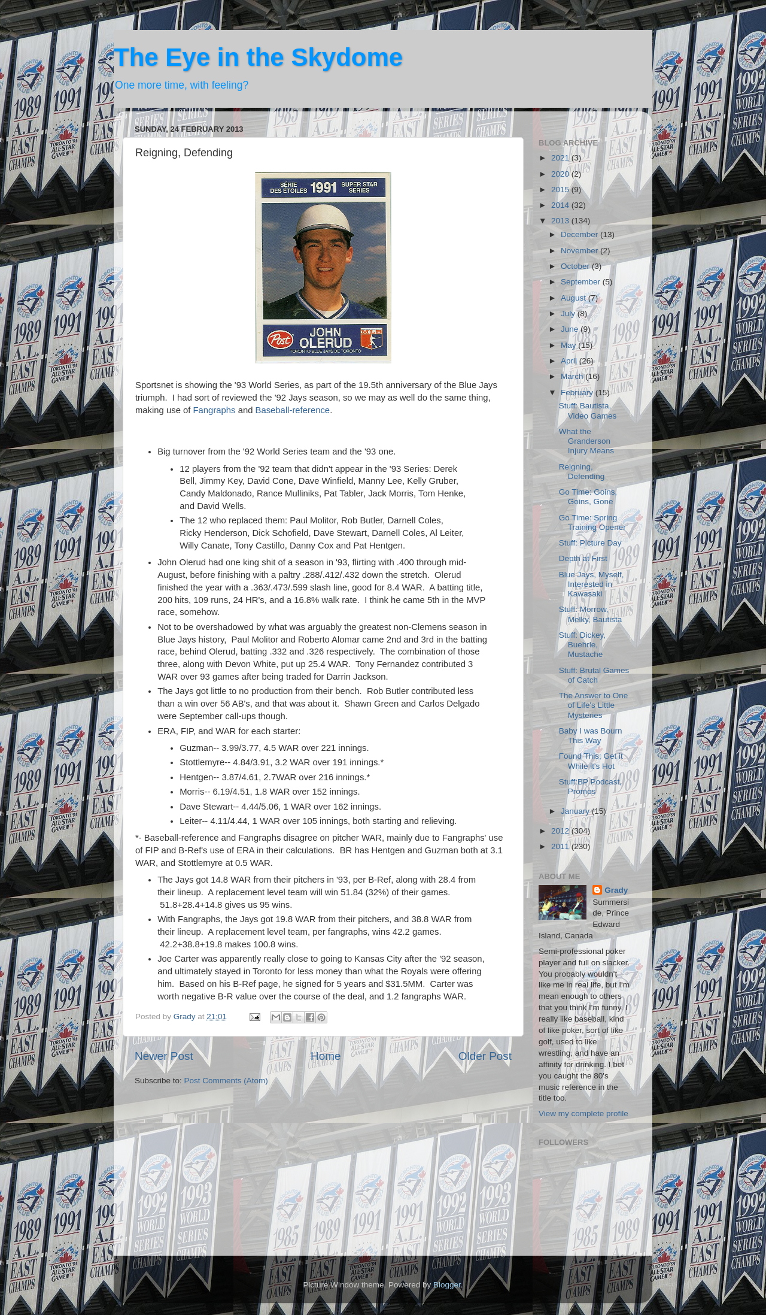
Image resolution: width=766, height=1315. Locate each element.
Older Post (485, 1056)
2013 (561, 220)
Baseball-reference (293, 410)
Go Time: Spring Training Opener (592, 522)
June (570, 329)
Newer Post (164, 1056)
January (576, 811)
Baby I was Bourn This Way (590, 735)
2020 (561, 173)
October (576, 266)
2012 (561, 830)
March (573, 376)
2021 (561, 157)
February (578, 392)
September (582, 281)
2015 (561, 189)
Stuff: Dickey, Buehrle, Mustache (582, 645)
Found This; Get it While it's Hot (591, 761)
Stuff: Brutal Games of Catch (594, 675)
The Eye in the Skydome (258, 57)
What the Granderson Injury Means (586, 441)
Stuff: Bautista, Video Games (588, 410)
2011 (561, 846)
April (570, 360)
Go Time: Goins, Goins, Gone (588, 496)
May (569, 345)
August (574, 297)
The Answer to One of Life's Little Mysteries (593, 705)
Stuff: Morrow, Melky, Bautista (590, 614)
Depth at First (583, 558)
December (580, 234)
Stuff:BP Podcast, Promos (590, 786)
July (569, 313)
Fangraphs (214, 410)
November (580, 250)
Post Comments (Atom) (226, 1080)
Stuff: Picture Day (590, 542)
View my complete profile (583, 1113)
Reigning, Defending (582, 471)
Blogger (447, 1284)
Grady (616, 890)
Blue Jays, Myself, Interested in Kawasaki (591, 584)
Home (326, 1056)
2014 (561, 205)
